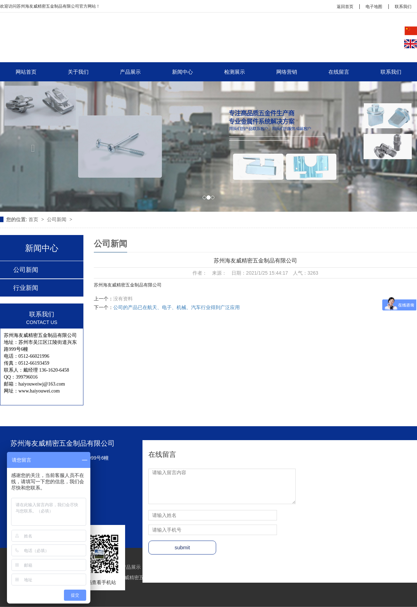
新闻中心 (182, 72)
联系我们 (403, 6)
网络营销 (286, 72)
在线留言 (338, 72)
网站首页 (26, 72)
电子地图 (374, 6)
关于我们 (78, 72)
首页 (34, 219)
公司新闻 (57, 219)
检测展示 (234, 72)
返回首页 (345, 6)
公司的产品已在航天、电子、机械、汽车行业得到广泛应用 (176, 307)
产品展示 (130, 72)
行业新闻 (25, 287)
